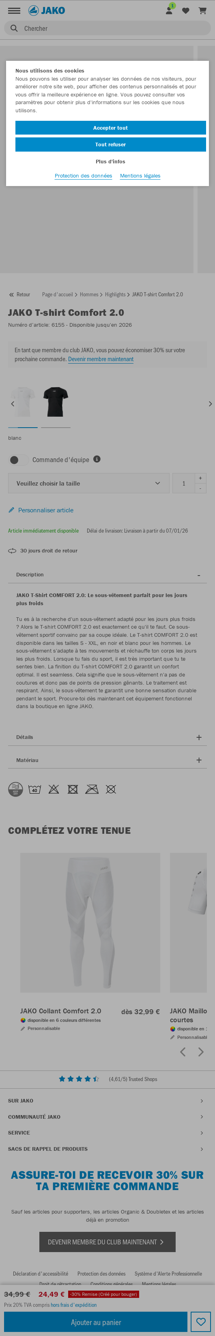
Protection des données (83, 175)
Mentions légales (140, 175)
